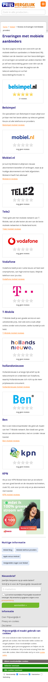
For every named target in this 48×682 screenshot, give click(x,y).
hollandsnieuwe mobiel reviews (16, 387)
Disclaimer (7, 625)
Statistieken (35, 674)
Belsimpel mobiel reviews (13, 125)
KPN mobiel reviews (11, 494)
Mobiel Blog (7, 550)
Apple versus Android (11, 556)
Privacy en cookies (10, 621)
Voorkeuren (23, 674)
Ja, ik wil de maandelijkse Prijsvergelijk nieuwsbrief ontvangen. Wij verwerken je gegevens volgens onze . (21, 597)
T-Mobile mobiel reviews (13, 333)
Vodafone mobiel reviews (13, 279)
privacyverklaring (7, 600)
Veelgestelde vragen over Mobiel (15, 563)
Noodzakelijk (10, 674)
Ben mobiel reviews (11, 441)
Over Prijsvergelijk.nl (11, 617)
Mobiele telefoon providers (26, 550)
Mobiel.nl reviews (10, 179)
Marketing (6, 677)
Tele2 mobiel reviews (11, 229)
